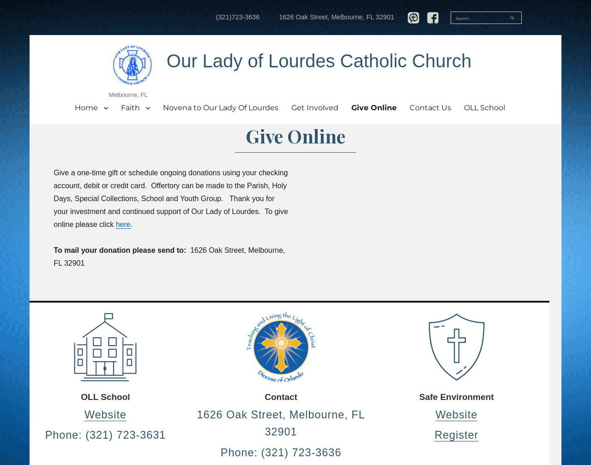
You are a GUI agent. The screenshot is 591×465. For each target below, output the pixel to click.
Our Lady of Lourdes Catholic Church (319, 61)
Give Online (374, 107)
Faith (130, 107)
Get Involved (314, 107)
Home (86, 107)
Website (105, 415)
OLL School (484, 107)
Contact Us (430, 107)
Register (456, 435)
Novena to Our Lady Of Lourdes (220, 107)
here (123, 224)
